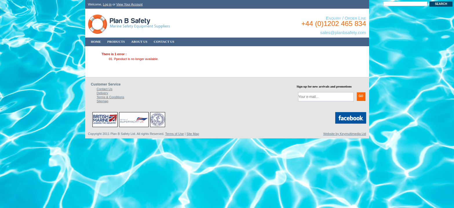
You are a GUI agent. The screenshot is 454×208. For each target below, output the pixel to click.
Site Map (193, 133)
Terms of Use (174, 133)
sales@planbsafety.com (343, 32)
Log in (107, 4)
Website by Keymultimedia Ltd (344, 133)
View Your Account (129, 4)
